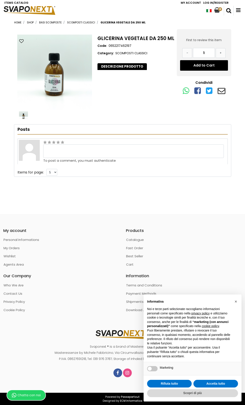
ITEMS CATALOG (16, 3)
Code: (102, 46)
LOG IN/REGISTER (216, 3)
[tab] (122, 66)
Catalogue (135, 239)
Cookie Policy (14, 310)
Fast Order (134, 248)
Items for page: (30, 172)
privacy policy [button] (200, 313)
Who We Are (13, 285)
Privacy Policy (14, 301)
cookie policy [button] (210, 326)
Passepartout (130, 397)
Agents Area (13, 264)
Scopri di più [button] (192, 393)
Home (17, 22)
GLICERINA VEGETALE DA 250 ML (123, 22)
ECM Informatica (131, 401)
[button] (228, 11)
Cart (130, 264)
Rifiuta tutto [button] (169, 383)
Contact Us (12, 293)
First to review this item (204, 40)
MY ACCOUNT (191, 3)
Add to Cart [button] (204, 65)
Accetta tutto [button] (215, 383)
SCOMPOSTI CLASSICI (81, 22)
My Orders (11, 248)
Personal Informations (21, 239)
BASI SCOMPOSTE (50, 22)
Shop (30, 22)
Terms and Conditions (144, 285)
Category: (105, 53)
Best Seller (134, 256)
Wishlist (9, 256)
